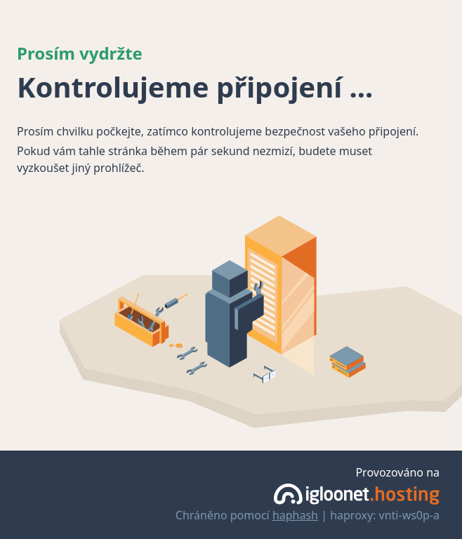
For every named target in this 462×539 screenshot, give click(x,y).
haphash (295, 515)
